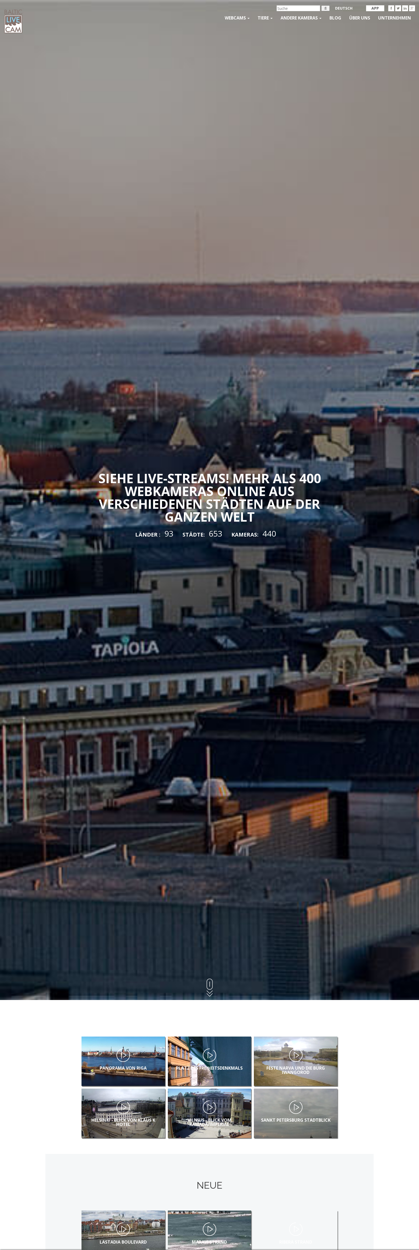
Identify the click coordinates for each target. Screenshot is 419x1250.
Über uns (359, 18)
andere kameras (301, 18)
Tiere (265, 18)
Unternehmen (394, 18)
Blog (335, 18)
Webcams (237, 18)
